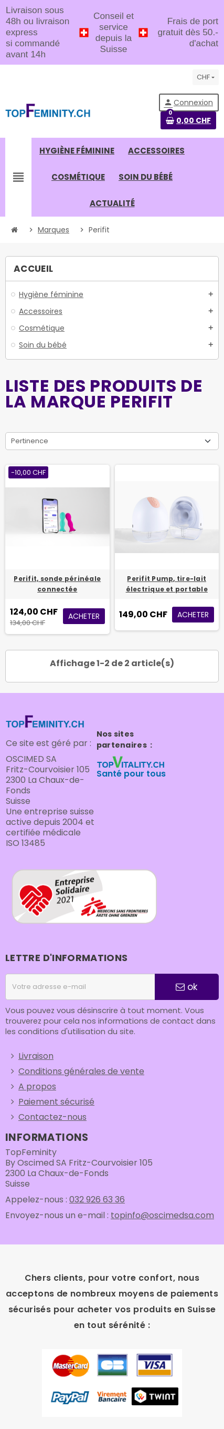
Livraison (36, 1056)
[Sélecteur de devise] (206, 77)
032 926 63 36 (97, 1199)
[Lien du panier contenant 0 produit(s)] (188, 120)
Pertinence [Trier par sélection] (29, 441)
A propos (37, 1086)
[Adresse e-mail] (80, 987)
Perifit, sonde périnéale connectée (57, 584)
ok (186, 987)
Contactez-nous (52, 1117)
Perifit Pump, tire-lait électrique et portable (167, 584)
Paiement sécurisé (56, 1102)
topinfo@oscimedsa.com (162, 1215)
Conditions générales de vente (81, 1071)
